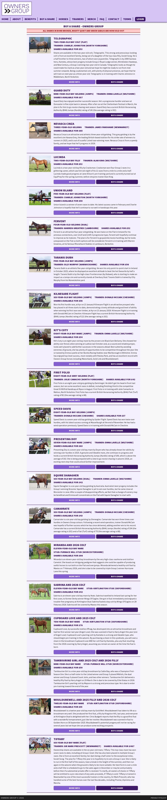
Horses (63, 19)
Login (140, 19)
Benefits (30, 19)
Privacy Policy (158, 797)
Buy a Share (47, 19)
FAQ (102, 19)
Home (5, 19)
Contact (113, 19)
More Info (74, 82)
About (17, 19)
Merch (92, 19)
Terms (127, 19)
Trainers (78, 19)
